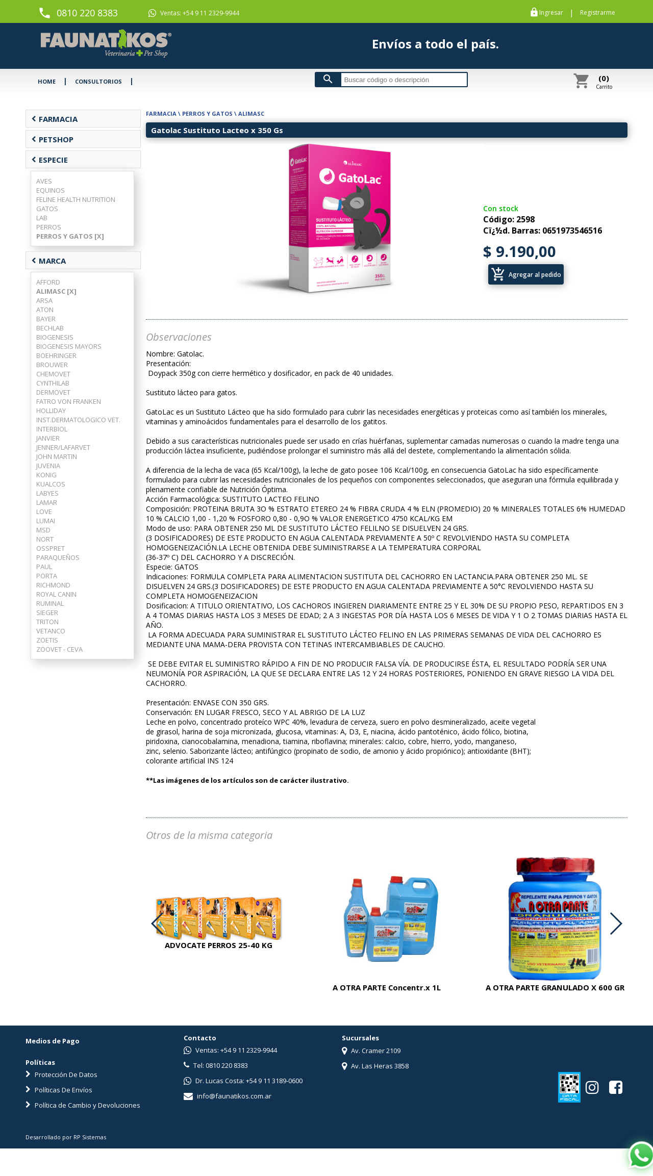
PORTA (46, 575)
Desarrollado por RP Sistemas (66, 1137)
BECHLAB (50, 328)
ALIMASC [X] (56, 291)
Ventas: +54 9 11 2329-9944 (193, 13)
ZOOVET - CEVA (59, 649)
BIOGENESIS (54, 337)
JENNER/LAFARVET (63, 447)
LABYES (47, 493)
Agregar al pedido (526, 274)
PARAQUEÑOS (58, 557)
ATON (45, 309)
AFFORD (48, 282)
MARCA (48, 260)
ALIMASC (251, 113)
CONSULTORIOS (98, 81)
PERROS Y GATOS (207, 113)
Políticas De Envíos (59, 1089)
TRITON (47, 621)
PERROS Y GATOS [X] (70, 236)
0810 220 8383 (87, 13)
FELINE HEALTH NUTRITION (75, 199)
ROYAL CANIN (56, 594)
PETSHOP (52, 139)
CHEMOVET (53, 373)
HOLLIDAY (51, 410)
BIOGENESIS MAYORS (69, 346)
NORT (45, 539)
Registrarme (597, 13)
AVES (44, 181)
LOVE (44, 511)
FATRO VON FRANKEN (68, 401)
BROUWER (52, 364)
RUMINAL (50, 603)
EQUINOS (50, 190)
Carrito (604, 81)
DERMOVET (53, 392)
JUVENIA (48, 465)
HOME (47, 81)
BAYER (46, 318)
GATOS (47, 208)
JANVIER (48, 438)
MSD (43, 529)
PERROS (48, 227)
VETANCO (50, 630)
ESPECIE (49, 160)
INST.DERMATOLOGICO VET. (78, 419)
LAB (41, 217)
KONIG (46, 474)
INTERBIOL (51, 428)
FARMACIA (54, 119)
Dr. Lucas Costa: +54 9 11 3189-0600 (243, 1080)
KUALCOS (50, 484)
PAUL (44, 566)
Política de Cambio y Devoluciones (83, 1105)
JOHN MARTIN (56, 456)
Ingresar (551, 13)
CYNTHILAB (52, 383)
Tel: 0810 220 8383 (216, 1065)
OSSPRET (50, 548)
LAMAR (46, 502)
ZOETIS (47, 640)
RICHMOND (53, 585)
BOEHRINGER (56, 355)
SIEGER (47, 612)
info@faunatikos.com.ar (227, 1096)
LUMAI (45, 520)
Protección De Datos (61, 1074)
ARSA (44, 300)
